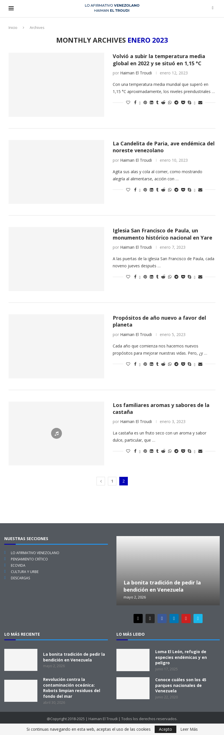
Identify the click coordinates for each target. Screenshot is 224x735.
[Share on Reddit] (163, 102)
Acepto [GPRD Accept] (165, 729)
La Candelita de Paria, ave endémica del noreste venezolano (164, 147)
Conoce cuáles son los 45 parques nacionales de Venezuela (180, 685)
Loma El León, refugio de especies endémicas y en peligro (181, 657)
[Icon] (56, 433)
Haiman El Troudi (136, 73)
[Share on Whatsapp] (169, 102)
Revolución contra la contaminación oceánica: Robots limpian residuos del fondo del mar (71, 688)
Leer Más (189, 729)
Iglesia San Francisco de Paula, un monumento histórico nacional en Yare (162, 234)
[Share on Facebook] (135, 102)
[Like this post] (128, 102)
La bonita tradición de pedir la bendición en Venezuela (162, 586)
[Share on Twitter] (140, 102)
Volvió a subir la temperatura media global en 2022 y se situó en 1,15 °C (159, 59)
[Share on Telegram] (176, 102)
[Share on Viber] (194, 102)
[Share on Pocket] (183, 102)
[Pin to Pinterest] (145, 102)
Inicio (13, 27)
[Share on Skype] (189, 102)
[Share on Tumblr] (157, 102)
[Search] (213, 8)
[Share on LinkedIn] (151, 102)
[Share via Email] (200, 102)
